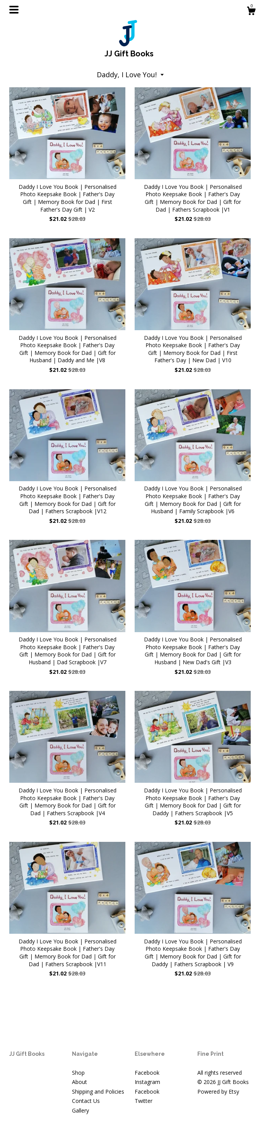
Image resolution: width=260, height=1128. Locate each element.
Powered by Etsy (218, 1091)
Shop (78, 1072)
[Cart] (251, 12)
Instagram (147, 1082)
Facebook (147, 1072)
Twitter (143, 1100)
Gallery (80, 1110)
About (79, 1082)
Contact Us (86, 1100)
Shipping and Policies (98, 1091)
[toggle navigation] (14, 10)
